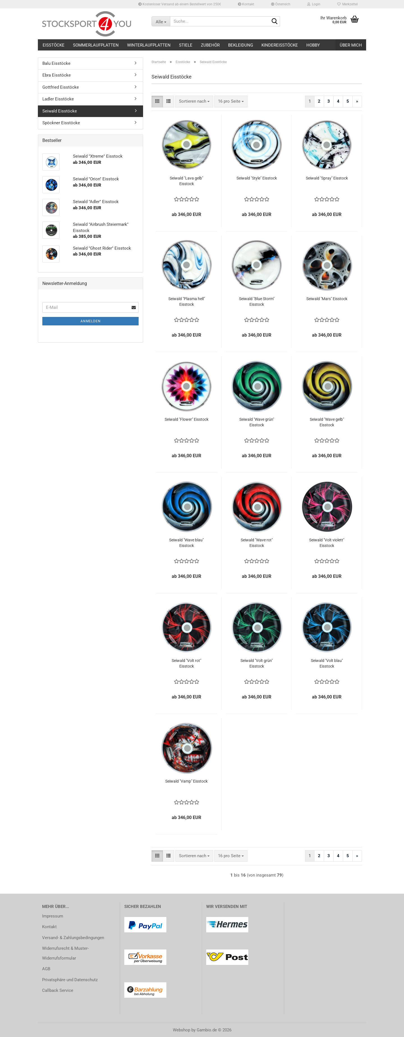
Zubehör (210, 45)
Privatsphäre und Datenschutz (70, 979)
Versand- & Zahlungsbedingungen (73, 937)
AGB (46, 968)
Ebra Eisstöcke (56, 75)
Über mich (351, 45)
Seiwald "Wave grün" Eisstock (256, 422)
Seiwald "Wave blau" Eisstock (186, 543)
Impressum (52, 916)
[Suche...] (161, 21)
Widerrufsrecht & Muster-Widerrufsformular (65, 953)
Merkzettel (347, 4)
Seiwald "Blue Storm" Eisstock (256, 301)
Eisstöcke (54, 45)
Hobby (313, 45)
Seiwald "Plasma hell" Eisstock (186, 301)
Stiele (185, 45)
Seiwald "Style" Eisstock (257, 178)
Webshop (181, 1030)
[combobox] (194, 101)
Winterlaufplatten (149, 45)
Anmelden (91, 321)
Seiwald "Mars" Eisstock (326, 298)
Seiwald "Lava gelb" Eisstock (186, 181)
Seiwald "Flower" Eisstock (186, 419)
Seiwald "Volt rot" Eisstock (186, 663)
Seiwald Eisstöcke (59, 111)
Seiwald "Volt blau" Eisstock (327, 663)
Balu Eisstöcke (56, 63)
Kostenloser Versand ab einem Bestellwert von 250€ (179, 4)
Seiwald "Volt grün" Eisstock (256, 663)
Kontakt (246, 4)
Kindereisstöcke (279, 45)
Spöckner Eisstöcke (61, 122)
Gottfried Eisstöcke (60, 87)
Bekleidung (240, 45)
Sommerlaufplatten (96, 45)
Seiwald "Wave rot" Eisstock (257, 543)
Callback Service (57, 990)
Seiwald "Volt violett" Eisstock (326, 543)
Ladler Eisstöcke (58, 99)
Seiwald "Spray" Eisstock (327, 178)
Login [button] (313, 4)
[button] (281, 4)
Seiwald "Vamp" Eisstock (186, 781)
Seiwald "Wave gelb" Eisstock (327, 422)
